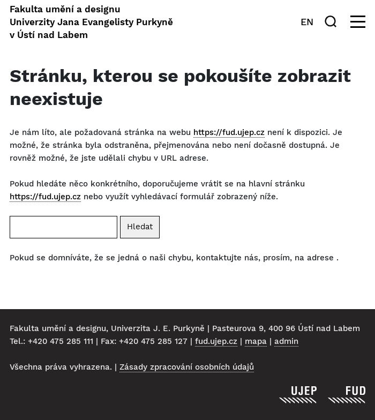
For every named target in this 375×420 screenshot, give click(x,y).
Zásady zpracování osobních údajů (186, 367)
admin (286, 341)
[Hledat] (333, 21)
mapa (256, 341)
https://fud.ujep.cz (229, 132)
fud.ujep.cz (216, 341)
